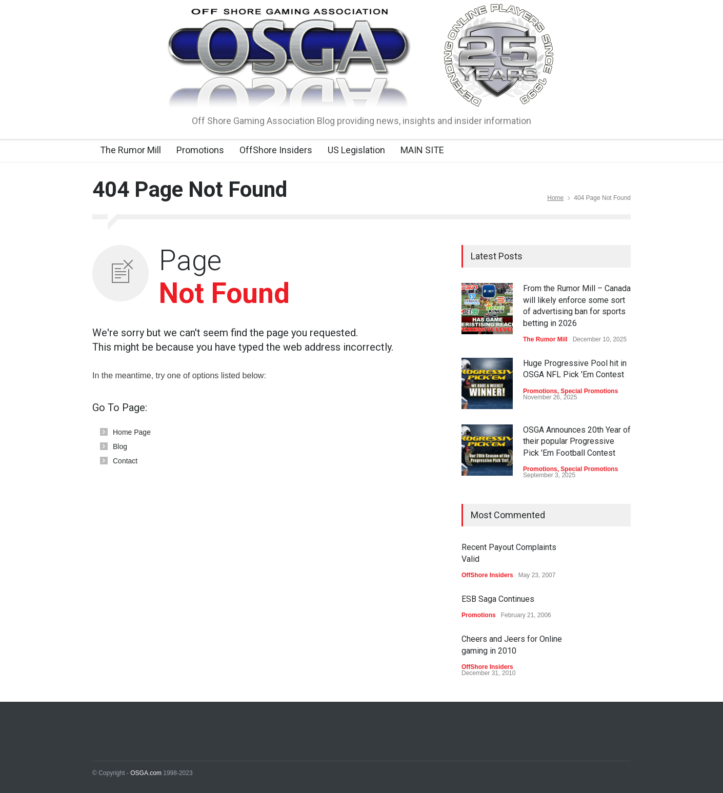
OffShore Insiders (275, 150)
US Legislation (356, 150)
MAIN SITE (422, 150)
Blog (120, 446)
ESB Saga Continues (497, 599)
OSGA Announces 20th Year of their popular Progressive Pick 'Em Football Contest (577, 441)
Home (555, 197)
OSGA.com (146, 773)
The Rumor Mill (130, 150)
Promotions (200, 150)
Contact (125, 461)
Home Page (132, 432)
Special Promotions (589, 391)
